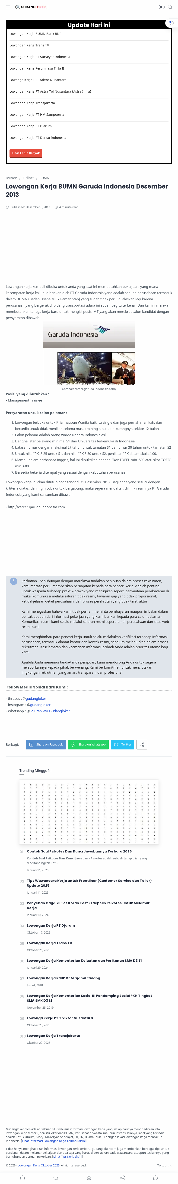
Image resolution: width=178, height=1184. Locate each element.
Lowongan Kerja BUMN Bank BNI (35, 33)
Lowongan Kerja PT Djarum (31, 126)
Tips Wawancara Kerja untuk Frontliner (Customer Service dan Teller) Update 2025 (89, 883)
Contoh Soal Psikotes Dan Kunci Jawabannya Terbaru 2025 (79, 851)
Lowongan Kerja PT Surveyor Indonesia (40, 57)
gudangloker (36, 698)
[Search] (170, 7)
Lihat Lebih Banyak (26, 153)
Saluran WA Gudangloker (50, 711)
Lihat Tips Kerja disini (67, 1157)
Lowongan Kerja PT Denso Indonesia (38, 137)
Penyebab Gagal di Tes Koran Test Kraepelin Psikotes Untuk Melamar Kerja (88, 905)
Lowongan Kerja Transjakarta (32, 103)
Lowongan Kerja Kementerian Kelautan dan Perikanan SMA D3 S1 (84, 960)
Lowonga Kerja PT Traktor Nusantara (38, 80)
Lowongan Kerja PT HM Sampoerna (37, 114)
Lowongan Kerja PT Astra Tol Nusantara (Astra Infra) (50, 91)
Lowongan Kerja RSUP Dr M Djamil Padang (63, 978)
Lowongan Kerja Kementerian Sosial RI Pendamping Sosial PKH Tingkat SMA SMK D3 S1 (89, 998)
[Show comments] (155, 1177)
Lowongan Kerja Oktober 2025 (39, 1165)
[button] (162, 7)
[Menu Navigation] (8, 7)
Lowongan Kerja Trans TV (29, 45)
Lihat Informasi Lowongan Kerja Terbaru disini (54, 1141)
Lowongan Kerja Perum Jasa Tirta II (37, 68)
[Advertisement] (89, 251)
